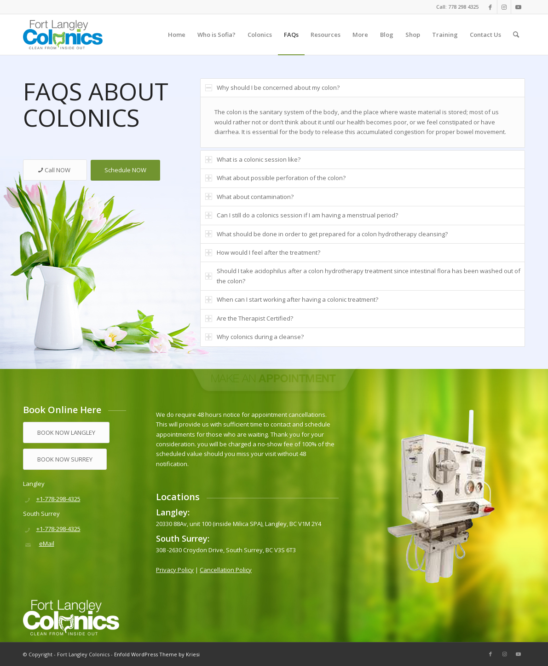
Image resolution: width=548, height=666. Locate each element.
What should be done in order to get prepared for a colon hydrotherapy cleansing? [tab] (326, 234)
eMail (46, 543)
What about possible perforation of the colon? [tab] (275, 178)
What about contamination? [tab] (249, 197)
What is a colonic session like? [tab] (252, 159)
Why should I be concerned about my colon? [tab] (272, 87)
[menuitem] (176, 34)
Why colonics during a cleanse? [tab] (254, 337)
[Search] (516, 34)
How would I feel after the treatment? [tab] (262, 252)
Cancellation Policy (226, 570)
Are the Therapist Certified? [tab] (249, 318)
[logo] (63, 34)
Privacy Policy (175, 570)
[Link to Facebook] (490, 7)
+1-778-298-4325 (58, 499)
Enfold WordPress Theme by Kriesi (157, 654)
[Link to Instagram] (504, 7)
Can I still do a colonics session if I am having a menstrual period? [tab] (301, 215)
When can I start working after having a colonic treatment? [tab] (291, 299)
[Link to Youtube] (518, 7)
